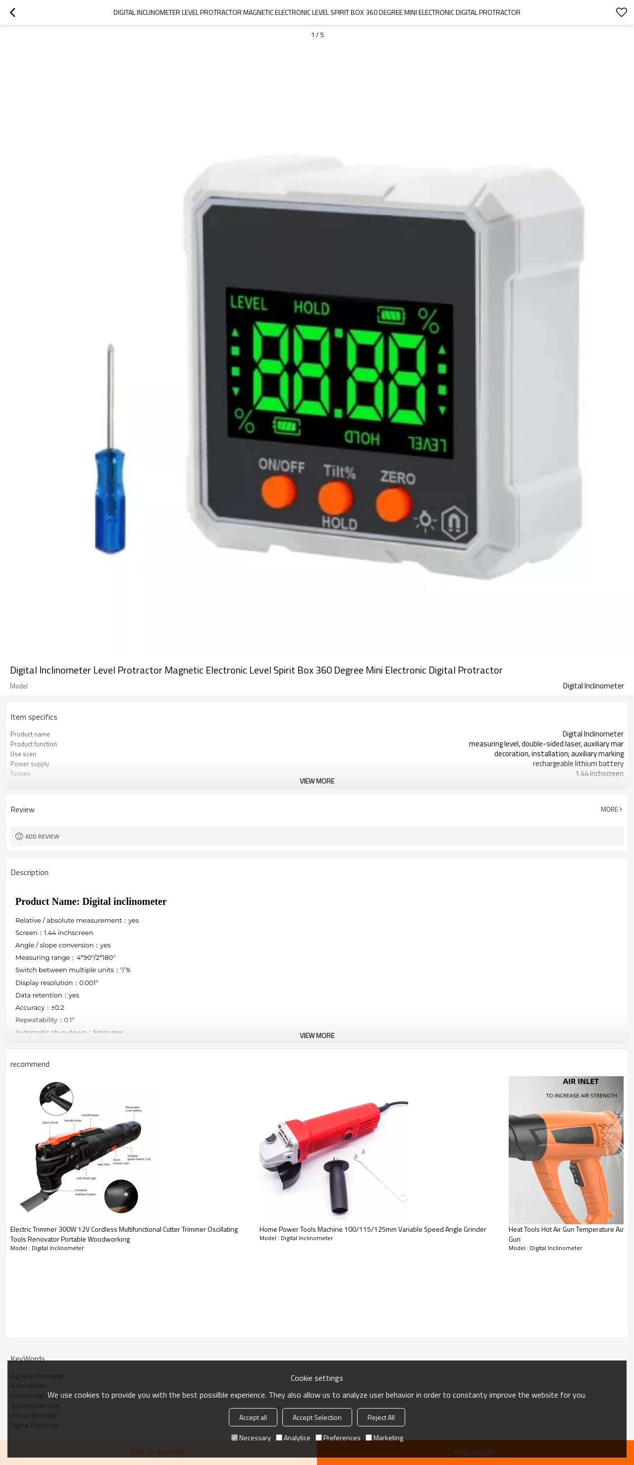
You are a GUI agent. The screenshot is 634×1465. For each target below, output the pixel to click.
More (609, 809)
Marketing (384, 1437)
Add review (42, 836)
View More (317, 781)
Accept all (253, 1417)
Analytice (293, 1437)
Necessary (251, 1437)
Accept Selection (317, 1417)
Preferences (338, 1437)
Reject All (381, 1417)
